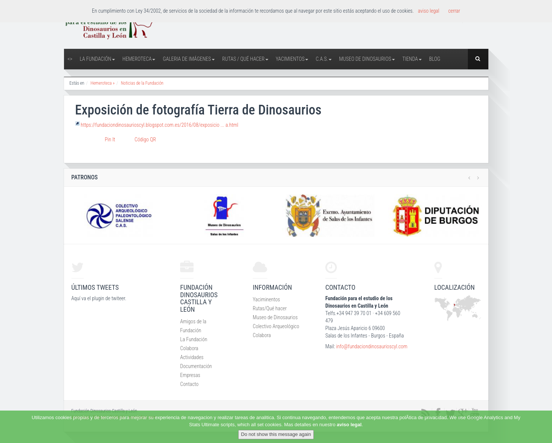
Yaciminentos (266, 299)
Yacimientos (292, 59)
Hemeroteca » (102, 83)
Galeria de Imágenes (188, 59)
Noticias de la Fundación (142, 83)
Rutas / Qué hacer (245, 59)
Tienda (412, 59)
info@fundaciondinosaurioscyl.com (371, 346)
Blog (434, 59)
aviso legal (349, 424)
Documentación (196, 366)
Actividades (192, 357)
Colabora (189, 348)
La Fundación (97, 59)
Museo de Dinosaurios (367, 59)
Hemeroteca (139, 59)
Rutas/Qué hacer (270, 308)
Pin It (110, 139)
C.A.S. (324, 59)
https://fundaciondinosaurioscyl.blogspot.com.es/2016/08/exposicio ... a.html (159, 125)
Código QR (145, 139)
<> (70, 59)
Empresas (190, 375)
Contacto (189, 384)
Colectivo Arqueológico (276, 326)
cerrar (454, 11)
